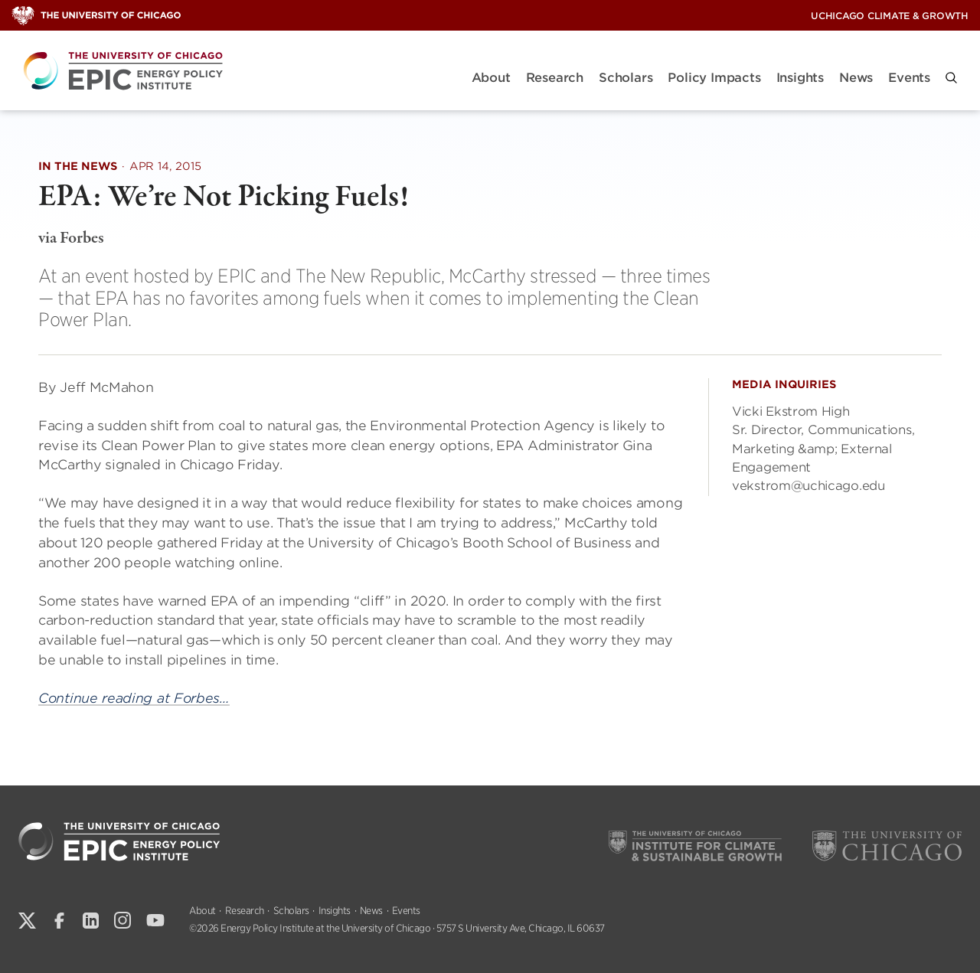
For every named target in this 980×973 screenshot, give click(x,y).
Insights (800, 77)
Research (554, 77)
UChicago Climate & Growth (890, 15)
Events (909, 77)
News (856, 77)
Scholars (625, 77)
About (491, 77)
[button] (951, 77)
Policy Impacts (714, 77)
